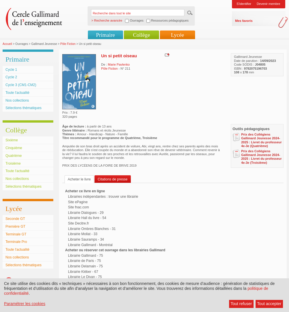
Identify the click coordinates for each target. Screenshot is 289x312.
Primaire (105, 35)
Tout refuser (241, 303)
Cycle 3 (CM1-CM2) (20, 85)
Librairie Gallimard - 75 (85, 256)
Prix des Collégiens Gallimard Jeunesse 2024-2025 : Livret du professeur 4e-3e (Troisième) (261, 156)
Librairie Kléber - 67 (83, 272)
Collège (141, 35)
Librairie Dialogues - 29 (85, 213)
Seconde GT (15, 219)
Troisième (13, 163)
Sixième (11, 140)
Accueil (7, 43)
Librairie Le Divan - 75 (85, 277)
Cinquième (13, 148)
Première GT (15, 227)
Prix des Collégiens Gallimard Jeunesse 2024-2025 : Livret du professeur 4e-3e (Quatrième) (261, 140)
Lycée (177, 35)
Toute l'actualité (17, 93)
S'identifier (244, 3)
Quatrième (13, 156)
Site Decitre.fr (78, 223)
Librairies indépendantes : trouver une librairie (103, 197)
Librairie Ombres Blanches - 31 (92, 229)
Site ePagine (78, 202)
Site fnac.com (78, 207)
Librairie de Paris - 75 (84, 261)
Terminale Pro (16, 242)
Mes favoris (244, 20)
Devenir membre (268, 3)
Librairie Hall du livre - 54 (87, 218)
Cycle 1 (11, 70)
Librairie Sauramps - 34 (86, 239)
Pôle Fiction (67, 43)
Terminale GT (16, 234)
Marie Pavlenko (119, 64)
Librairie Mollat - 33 (82, 234)
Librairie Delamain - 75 (85, 266)
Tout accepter (269, 303)
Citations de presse (113, 179)
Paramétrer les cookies (24, 303)
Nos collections (17, 100)
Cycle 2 (11, 77)
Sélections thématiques (23, 108)
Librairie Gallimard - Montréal (90, 245)
